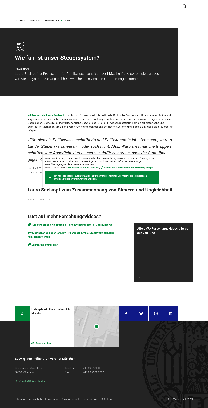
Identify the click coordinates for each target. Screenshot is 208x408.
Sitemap (20, 399)
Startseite (20, 20)
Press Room (89, 399)
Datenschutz (34, 399)
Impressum (52, 399)
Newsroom (35, 20)
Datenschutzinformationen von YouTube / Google (128, 167)
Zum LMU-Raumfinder (32, 381)
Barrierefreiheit (70, 399)
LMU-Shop (105, 399)
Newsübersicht (52, 20)
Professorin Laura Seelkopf (47, 115)
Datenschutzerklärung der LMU (83, 167)
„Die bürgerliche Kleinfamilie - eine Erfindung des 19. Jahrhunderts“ (72, 224)
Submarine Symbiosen (44, 244)
